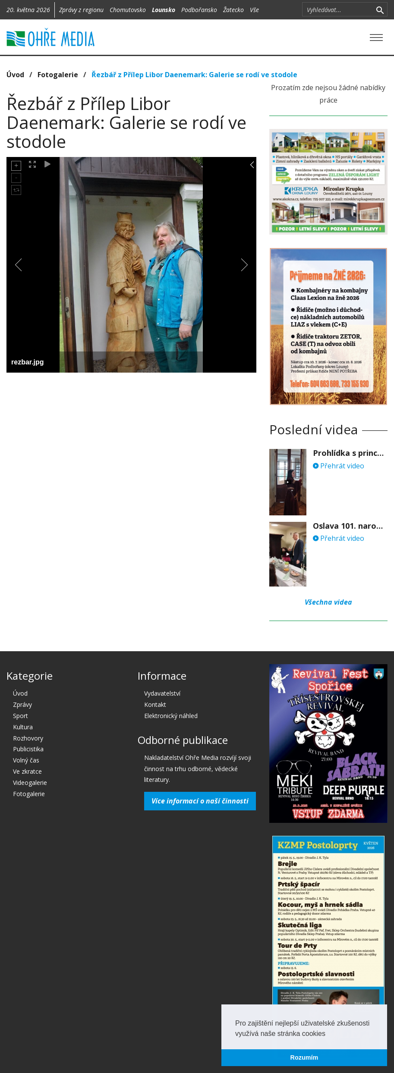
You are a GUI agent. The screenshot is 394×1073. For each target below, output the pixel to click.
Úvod (15, 74)
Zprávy (22, 704)
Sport (20, 716)
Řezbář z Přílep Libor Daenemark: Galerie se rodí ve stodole (194, 74)
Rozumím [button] (304, 1057)
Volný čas (26, 760)
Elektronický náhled (171, 716)
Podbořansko (199, 10)
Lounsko (163, 10)
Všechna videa (328, 602)
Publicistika (28, 749)
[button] (328, 1034)
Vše (254, 10)
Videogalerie (30, 782)
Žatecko (233, 10)
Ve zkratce (27, 771)
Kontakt (155, 704)
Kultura (23, 727)
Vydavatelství (162, 693)
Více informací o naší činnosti (200, 801)
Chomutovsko (128, 10)
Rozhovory (28, 738)
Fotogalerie (58, 74)
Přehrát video (338, 466)
